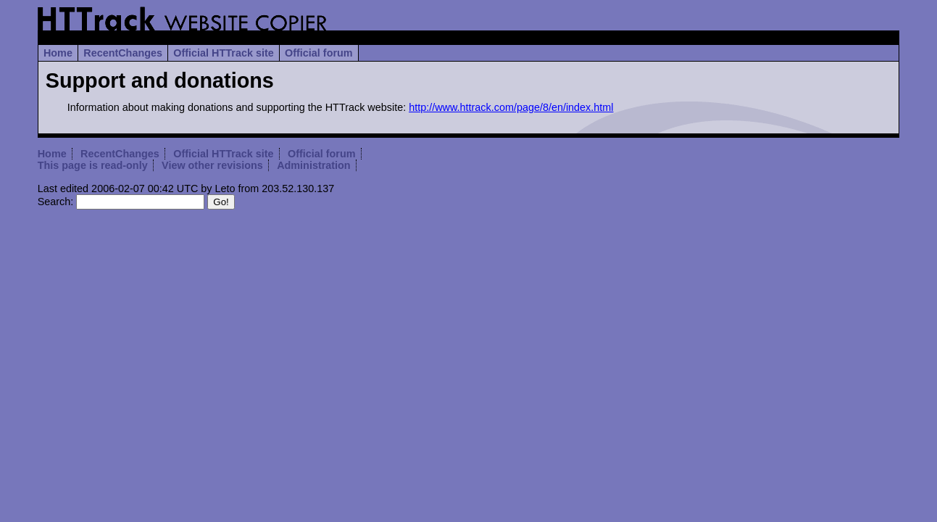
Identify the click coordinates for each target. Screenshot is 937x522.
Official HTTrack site (223, 53)
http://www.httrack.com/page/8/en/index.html (511, 107)
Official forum (319, 53)
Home (57, 53)
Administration (314, 165)
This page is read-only (93, 165)
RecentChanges (122, 53)
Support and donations (160, 80)
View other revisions (212, 165)
